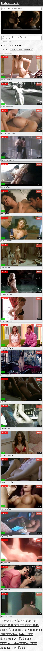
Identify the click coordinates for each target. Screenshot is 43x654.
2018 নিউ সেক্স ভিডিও (20, 625)
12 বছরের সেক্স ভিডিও (12, 620)
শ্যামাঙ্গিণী (12, 49)
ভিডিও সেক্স (10, 3)
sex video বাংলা (17, 643)
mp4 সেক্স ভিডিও (17, 638)
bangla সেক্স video (23, 629)
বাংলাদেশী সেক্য (28, 49)
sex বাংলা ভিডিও (16, 647)
